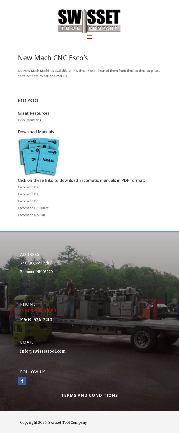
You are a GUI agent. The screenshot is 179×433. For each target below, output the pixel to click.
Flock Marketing (30, 120)
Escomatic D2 (28, 187)
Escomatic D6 (28, 201)
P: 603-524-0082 (38, 310)
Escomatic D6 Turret (33, 208)
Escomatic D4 (28, 194)
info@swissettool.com (43, 351)
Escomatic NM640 (31, 215)
